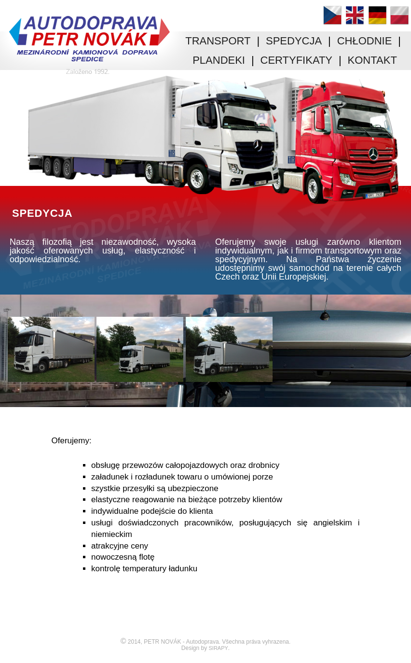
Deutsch (377, 15)
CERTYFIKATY (296, 60)
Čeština (332, 15)
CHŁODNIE (364, 41)
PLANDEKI (218, 60)
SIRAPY (218, 648)
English (354, 15)
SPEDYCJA (294, 41)
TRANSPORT (217, 41)
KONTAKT (372, 60)
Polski (399, 15)
